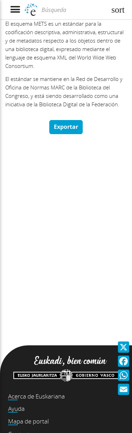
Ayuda (16, 408)
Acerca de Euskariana (36, 396)
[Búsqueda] (73, 10)
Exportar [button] (66, 127)
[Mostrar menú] (15, 9)
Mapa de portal (28, 421)
